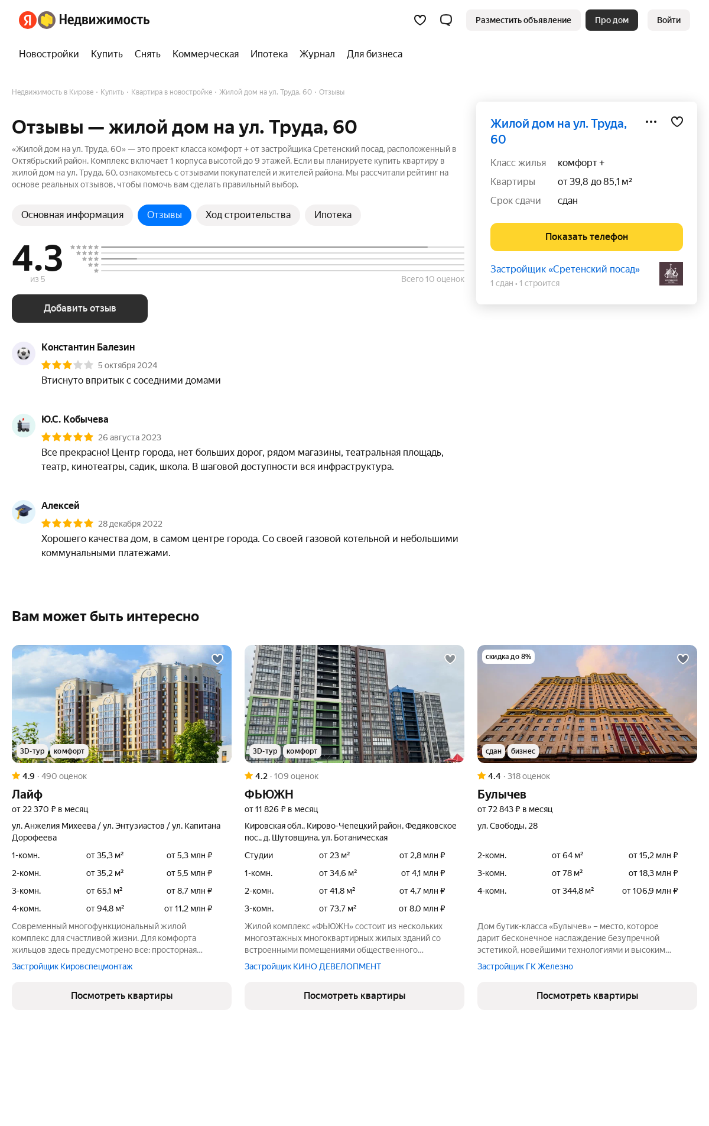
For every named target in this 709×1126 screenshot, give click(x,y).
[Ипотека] (269, 54)
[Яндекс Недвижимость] (93, 20)
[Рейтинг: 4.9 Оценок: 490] (122, 776)
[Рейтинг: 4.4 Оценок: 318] (587, 776)
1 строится (539, 283)
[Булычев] (587, 704)
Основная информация (72, 214)
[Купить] (107, 54)
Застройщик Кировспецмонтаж (72, 966)
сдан (568, 200)
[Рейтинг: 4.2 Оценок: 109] (354, 776)
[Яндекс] (28, 20)
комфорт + (581, 162)
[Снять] (148, 54)
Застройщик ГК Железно (525, 966)
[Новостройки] (52, 54)
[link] (669, 20)
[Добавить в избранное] (677, 121)
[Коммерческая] (206, 54)
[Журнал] (317, 54)
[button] (446, 20)
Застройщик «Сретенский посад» (565, 269)
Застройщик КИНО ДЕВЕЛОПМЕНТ (313, 966)
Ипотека (333, 214)
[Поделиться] (651, 121)
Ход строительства (248, 214)
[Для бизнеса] (371, 54)
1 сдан (501, 283)
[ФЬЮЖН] (354, 704)
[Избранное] (420, 20)
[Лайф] (122, 704)
